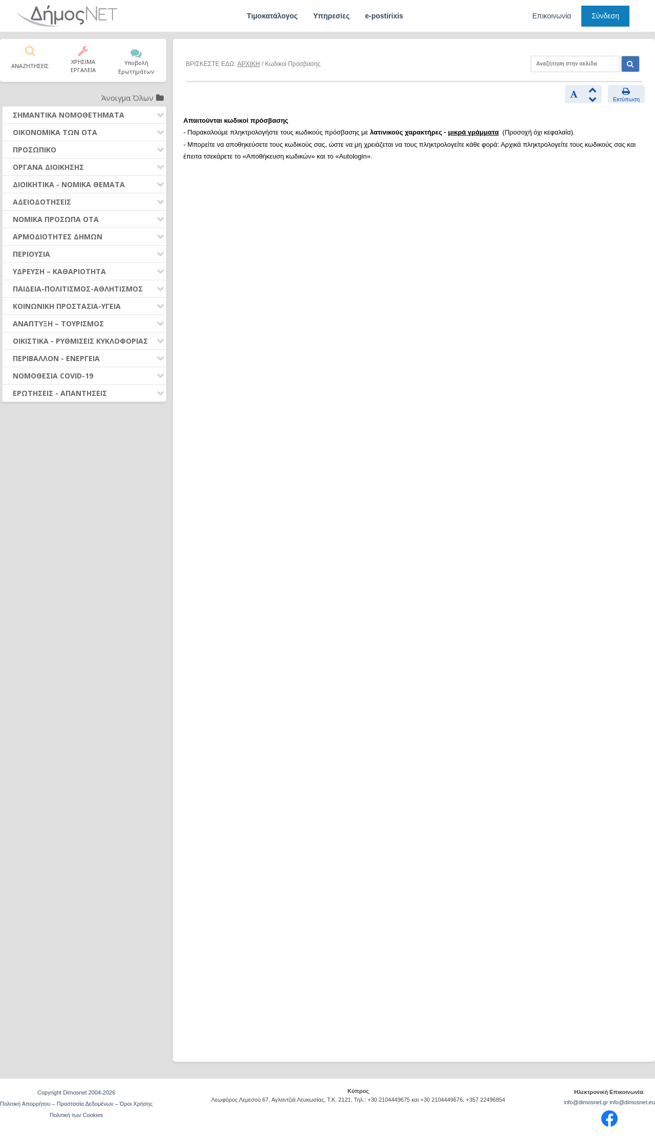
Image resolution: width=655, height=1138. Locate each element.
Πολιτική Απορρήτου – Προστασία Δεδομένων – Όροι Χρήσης (76, 1104)
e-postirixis (384, 16)
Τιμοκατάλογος (272, 16)
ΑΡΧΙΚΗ (248, 64)
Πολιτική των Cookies (76, 1115)
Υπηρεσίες (331, 16)
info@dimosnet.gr (586, 1102)
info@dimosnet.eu (632, 1102)
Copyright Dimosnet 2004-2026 (76, 1092)
